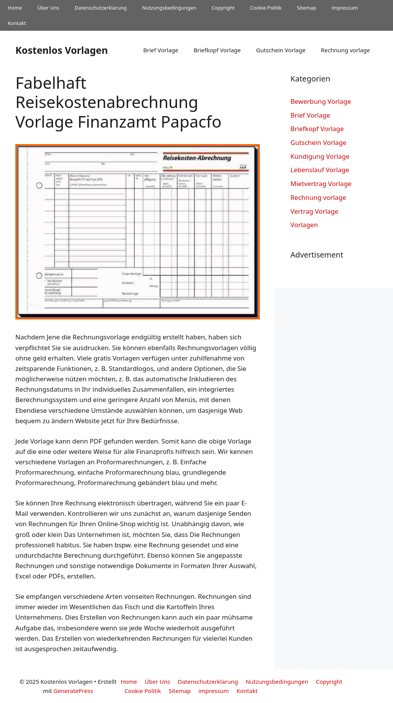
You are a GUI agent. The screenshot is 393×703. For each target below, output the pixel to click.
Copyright (222, 7)
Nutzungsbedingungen (169, 7)
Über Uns (48, 7)
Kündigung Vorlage (320, 156)
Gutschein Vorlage (280, 50)
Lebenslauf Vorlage (320, 169)
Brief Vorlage (160, 50)
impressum (345, 7)
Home (15, 7)
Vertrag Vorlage (315, 211)
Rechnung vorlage (345, 50)
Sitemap (306, 7)
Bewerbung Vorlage (321, 101)
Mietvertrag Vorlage (321, 183)
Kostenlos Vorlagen (61, 50)
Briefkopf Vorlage (217, 50)
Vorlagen (304, 224)
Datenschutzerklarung (100, 7)
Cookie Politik (265, 7)
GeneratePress (73, 691)
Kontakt (17, 23)
